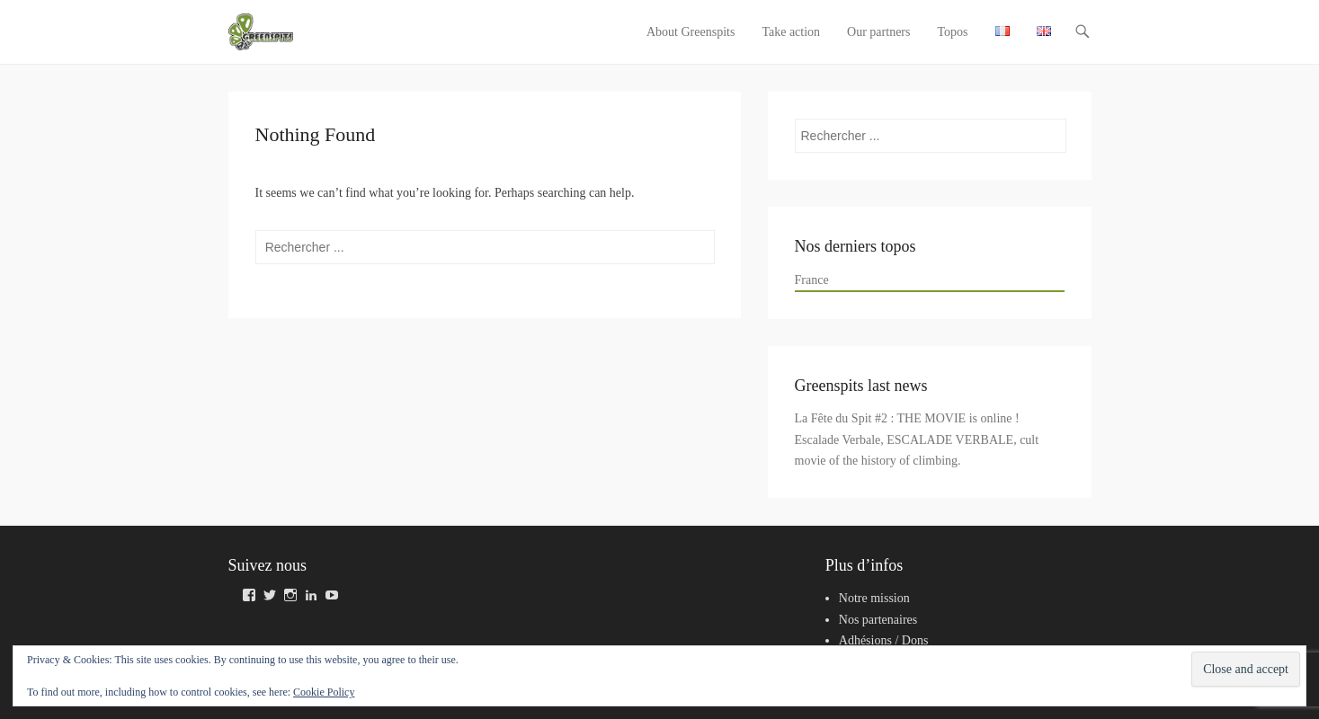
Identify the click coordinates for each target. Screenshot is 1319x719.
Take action (791, 32)
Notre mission (874, 598)
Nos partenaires (878, 619)
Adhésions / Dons (884, 640)
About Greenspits (690, 32)
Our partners (878, 32)
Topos (952, 32)
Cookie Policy (323, 692)
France (812, 280)
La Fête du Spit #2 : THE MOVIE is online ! (907, 418)
